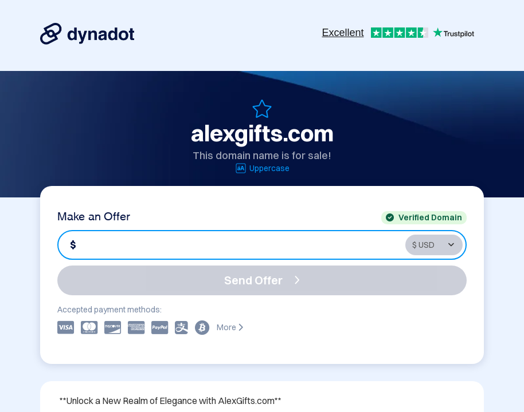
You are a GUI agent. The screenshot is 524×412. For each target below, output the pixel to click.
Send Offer (262, 280)
